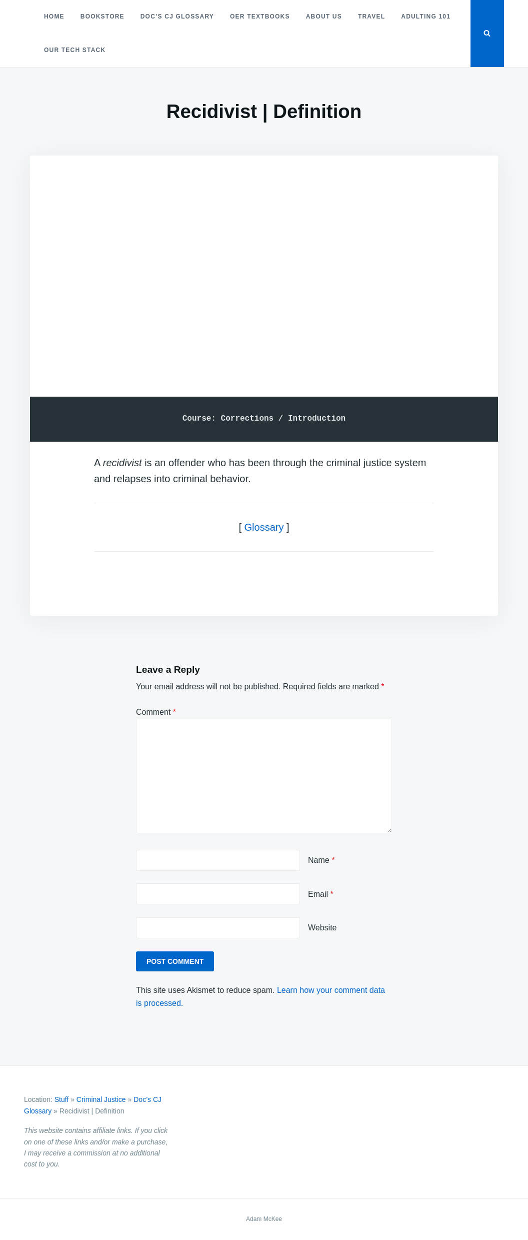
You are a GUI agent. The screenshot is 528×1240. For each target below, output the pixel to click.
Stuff (61, 1099)
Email (321, 894)
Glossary (264, 527)
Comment (156, 712)
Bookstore (102, 16)
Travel (371, 16)
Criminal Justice (101, 1099)
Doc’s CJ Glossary (177, 16)
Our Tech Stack (75, 50)
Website (322, 927)
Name (321, 860)
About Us (324, 16)
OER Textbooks (260, 16)
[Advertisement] (264, 263)
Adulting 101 (425, 16)
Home (54, 16)
